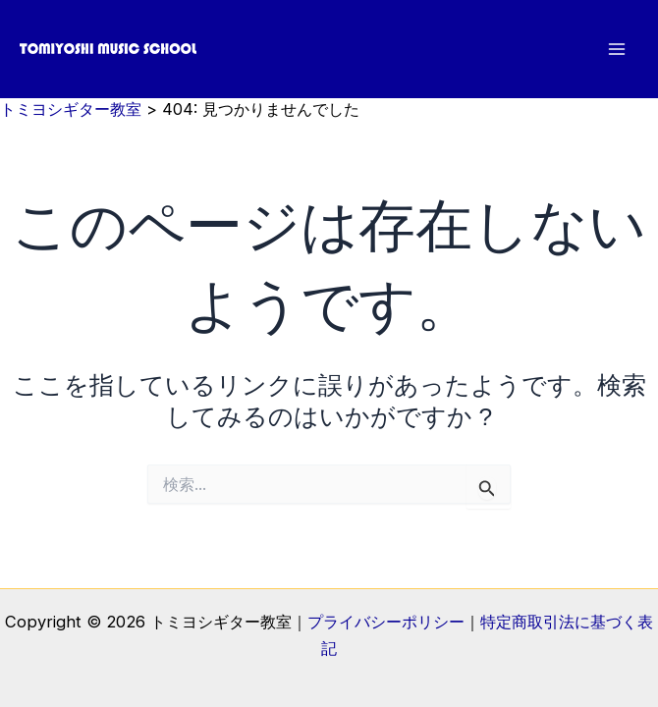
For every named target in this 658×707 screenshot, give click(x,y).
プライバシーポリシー (386, 621)
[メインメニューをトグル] (616, 49)
